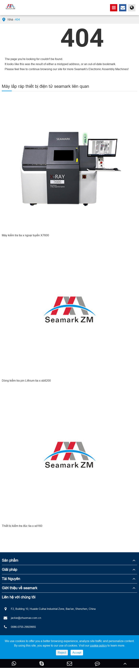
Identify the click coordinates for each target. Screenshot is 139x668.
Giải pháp (9, 569)
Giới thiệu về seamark (19, 588)
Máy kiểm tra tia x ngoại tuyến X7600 (25, 235)
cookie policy (98, 645)
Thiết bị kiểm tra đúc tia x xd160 (22, 525)
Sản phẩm (10, 560)
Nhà (10, 19)
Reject (62, 652)
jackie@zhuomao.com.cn (21, 617)
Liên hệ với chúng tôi (18, 597)
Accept (76, 652)
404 (17, 19)
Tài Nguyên (11, 579)
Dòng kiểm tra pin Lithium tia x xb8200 (26, 380)
